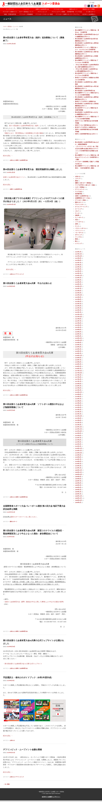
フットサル (78, 237)
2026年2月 (78, 252)
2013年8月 (78, 401)
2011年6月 (78, 440)
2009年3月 (78, 489)
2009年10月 (78, 474)
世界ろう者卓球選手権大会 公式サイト (86, 134)
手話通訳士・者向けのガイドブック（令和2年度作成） (28, 677)
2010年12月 (78, 448)
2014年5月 (78, 398)
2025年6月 (78, 265)
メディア (77, 178)
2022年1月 (78, 312)
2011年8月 (78, 435)
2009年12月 (78, 470)
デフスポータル (58, 9)
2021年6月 (78, 323)
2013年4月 (78, 407)
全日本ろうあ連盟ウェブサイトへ (51, 796)
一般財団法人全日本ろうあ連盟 (32, 3)
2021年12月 (78, 314)
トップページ (10, 9)
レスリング (78, 243)
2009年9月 (78, 476)
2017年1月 (78, 381)
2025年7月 (78, 262)
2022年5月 (78, 303)
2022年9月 (78, 297)
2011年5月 (78, 442)
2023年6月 (78, 290)
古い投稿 (6, 784)
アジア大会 (78, 191)
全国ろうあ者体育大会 (42, 9)
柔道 (76, 181)
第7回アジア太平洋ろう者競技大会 (85, 127)
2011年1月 (78, 446)
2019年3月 (78, 349)
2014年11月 (78, 392)
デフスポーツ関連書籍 (26, 14)
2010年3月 (78, 465)
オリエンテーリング (81, 206)
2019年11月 (78, 338)
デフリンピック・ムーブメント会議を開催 (22, 749)
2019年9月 (78, 342)
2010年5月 (78, 463)
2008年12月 (78, 496)
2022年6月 (78, 301)
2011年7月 (78, 437)
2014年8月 (78, 394)
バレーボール (79, 232)
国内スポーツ (73, 9)
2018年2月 (78, 368)
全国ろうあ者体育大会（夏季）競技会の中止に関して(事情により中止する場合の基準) (34, 602)
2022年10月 (78, 295)
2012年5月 (78, 422)
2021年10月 (78, 316)
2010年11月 (78, 450)
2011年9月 (78, 433)
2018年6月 (78, 362)
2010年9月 (78, 455)
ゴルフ (77, 211)
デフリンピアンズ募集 (58, 11)
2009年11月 (78, 472)
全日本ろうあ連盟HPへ (89, 14)
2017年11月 (78, 370)
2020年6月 (78, 332)
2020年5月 (78, 334)
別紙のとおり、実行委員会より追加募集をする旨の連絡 (24, 133)
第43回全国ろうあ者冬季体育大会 (85, 90)
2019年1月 (78, 353)
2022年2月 (78, 310)
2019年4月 (78, 347)
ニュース (26, 9)
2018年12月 (78, 355)
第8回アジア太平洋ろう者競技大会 (85, 101)
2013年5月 (78, 405)
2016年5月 (78, 386)
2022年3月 (78, 308)
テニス (77, 226)
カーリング (78, 209)
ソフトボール (79, 222)
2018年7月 (78, 360)
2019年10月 (78, 340)
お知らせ (12, 160)
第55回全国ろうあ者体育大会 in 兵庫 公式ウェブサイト (23, 663)
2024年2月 (78, 282)
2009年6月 (78, 483)
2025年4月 (78, 269)
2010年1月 (78, 468)
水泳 (76, 219)
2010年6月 (78, 461)
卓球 (76, 224)
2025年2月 (78, 271)
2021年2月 (78, 327)
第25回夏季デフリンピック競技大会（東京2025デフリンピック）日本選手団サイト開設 (87, 157)
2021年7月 (78, 321)
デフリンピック (42, 11)
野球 (76, 239)
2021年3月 (78, 325)
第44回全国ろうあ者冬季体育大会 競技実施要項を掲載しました (32, 169)
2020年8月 (78, 329)
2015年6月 (78, 388)
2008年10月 (78, 500)
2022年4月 (78, 306)
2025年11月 (78, 254)
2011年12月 (78, 427)
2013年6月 (78, 403)
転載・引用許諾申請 (10, 14)
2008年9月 (78, 502)
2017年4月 (78, 377)
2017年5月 (78, 375)
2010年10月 (78, 453)
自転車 (77, 215)
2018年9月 (78, 357)
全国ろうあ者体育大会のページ (13, 177)
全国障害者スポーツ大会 (82, 198)
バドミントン (79, 230)
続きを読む (8, 155)
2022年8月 (78, 299)
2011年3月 (78, 444)
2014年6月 (78, 396)
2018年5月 (78, 364)
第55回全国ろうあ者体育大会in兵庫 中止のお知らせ (27, 283)
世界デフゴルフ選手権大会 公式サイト (86, 125)
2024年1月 (78, 284)
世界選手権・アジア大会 (74, 11)
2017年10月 (78, 373)
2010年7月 (78, 459)
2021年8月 (78, 319)
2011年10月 (78, 431)
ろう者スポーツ (90, 11)
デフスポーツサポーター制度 (44, 14)
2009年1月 (78, 494)
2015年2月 (78, 390)
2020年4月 (78, 336)
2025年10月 (78, 256)
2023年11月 (78, 286)
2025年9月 (78, 258)
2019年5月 (78, 344)
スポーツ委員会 (7, 26)
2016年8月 (78, 383)
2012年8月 (78, 420)
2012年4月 (78, 424)
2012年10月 (78, 416)
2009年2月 (78, 491)
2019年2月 (78, 351)
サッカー (77, 213)
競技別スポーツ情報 (89, 9)
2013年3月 (78, 409)
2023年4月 (78, 293)
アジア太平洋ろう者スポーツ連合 (85, 185)
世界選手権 (78, 194)
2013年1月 (78, 414)
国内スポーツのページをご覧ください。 (24, 517)
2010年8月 (78, 457)
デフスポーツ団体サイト (10, 11)
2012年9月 (78, 418)
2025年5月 (78, 267)
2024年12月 (78, 275)
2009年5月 (78, 485)
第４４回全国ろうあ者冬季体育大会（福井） (24, 125)
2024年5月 (78, 277)
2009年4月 (78, 487)
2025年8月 (78, 260)
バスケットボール (80, 228)
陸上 (76, 241)
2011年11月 (78, 429)
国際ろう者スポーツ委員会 (83, 183)
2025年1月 (78, 273)
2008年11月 (78, 498)
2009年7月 (78, 481)
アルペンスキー (79, 204)
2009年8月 (78, 478)
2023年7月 (78, 288)
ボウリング (78, 235)
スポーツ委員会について (26, 11)
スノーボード (79, 217)
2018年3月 (78, 366)
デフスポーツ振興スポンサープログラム (68, 14)
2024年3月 (78, 280)
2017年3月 (78, 379)
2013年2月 (78, 411)
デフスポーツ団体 (80, 200)
